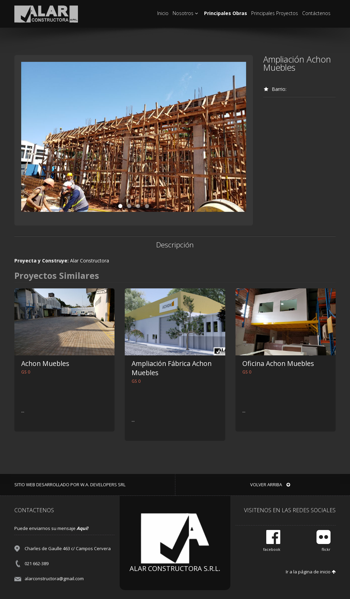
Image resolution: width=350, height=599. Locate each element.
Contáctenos (316, 13)
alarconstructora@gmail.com (54, 578)
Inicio (163, 13)
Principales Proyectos (274, 13)
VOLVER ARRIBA (270, 484)
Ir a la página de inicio (311, 572)
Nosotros (186, 13)
